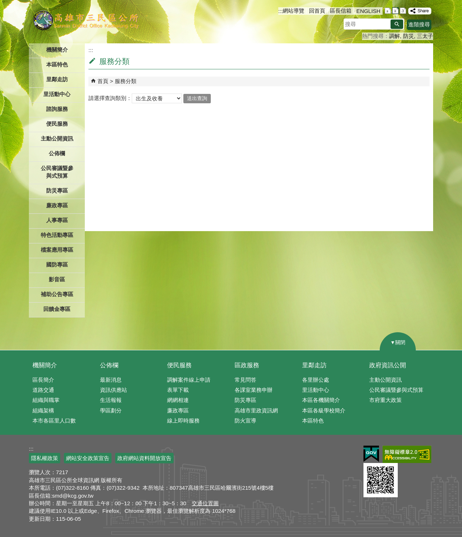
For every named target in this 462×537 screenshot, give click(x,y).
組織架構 (43, 410)
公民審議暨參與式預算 (396, 390)
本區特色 (313, 420)
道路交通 (43, 390)
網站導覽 (293, 11)
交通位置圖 (205, 503)
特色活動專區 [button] (57, 235)
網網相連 (178, 400)
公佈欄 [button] (57, 153)
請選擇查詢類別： (110, 98)
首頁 (102, 81)
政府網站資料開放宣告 (144, 458)
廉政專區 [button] (57, 205)
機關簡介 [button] (57, 50)
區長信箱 (341, 11)
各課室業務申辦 (254, 390)
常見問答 (245, 380)
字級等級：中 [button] (395, 10)
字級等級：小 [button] (388, 11)
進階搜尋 (419, 24)
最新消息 (111, 380)
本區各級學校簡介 (323, 410)
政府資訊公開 (387, 365)
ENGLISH (368, 11)
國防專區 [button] (57, 264)
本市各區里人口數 (54, 420)
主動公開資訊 (385, 380)
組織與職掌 (46, 400)
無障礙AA (407, 454)
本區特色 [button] (57, 64)
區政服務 (247, 365)
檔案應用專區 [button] (57, 250)
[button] (397, 24)
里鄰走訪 (314, 365)
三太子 (425, 36)
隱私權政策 (44, 458)
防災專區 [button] (57, 190)
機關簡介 (44, 365)
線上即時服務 (183, 420)
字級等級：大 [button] (403, 11)
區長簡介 (43, 380)
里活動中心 (56, 94)
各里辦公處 (315, 380)
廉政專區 (178, 410)
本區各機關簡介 (321, 400)
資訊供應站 (113, 390)
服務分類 (125, 81)
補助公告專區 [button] (57, 294)
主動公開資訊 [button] (57, 138)
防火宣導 (245, 420)
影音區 (57, 279)
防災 (408, 36)
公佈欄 (109, 365)
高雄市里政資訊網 (256, 410)
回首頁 (317, 11)
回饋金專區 (56, 309)
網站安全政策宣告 (87, 458)
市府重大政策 (385, 400)
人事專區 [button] (57, 220)
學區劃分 (111, 410)
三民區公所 (86, 20)
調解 (394, 36)
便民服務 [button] (57, 124)
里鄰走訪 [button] (57, 79)
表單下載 (178, 390)
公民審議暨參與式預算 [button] (57, 172)
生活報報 (111, 400)
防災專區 (245, 400)
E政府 (371, 454)
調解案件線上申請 (188, 380)
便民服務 (179, 365)
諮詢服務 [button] (57, 109)
